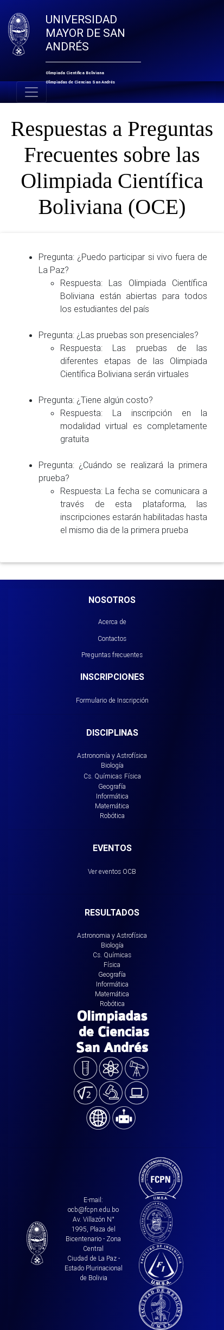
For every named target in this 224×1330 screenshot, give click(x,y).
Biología (112, 765)
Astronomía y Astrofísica (112, 755)
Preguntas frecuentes (112, 655)
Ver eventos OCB (112, 871)
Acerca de (112, 622)
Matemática (112, 806)
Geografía (112, 786)
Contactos (112, 638)
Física (132, 776)
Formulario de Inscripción (112, 700)
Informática (112, 796)
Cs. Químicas (103, 776)
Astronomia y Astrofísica (112, 935)
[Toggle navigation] (31, 92)
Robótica (112, 816)
